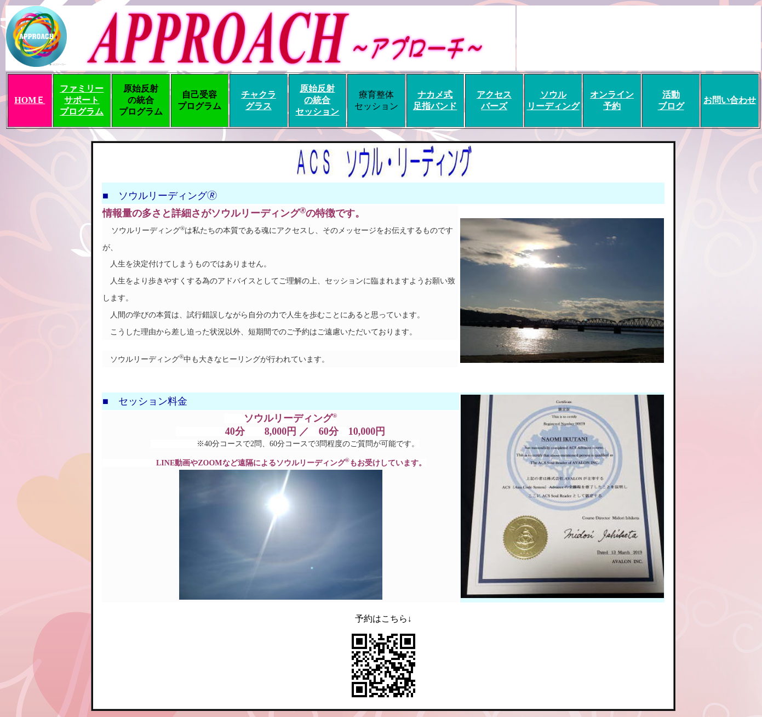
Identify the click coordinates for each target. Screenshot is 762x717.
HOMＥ (29, 100)
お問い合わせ (729, 100)
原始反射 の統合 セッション (317, 100)
